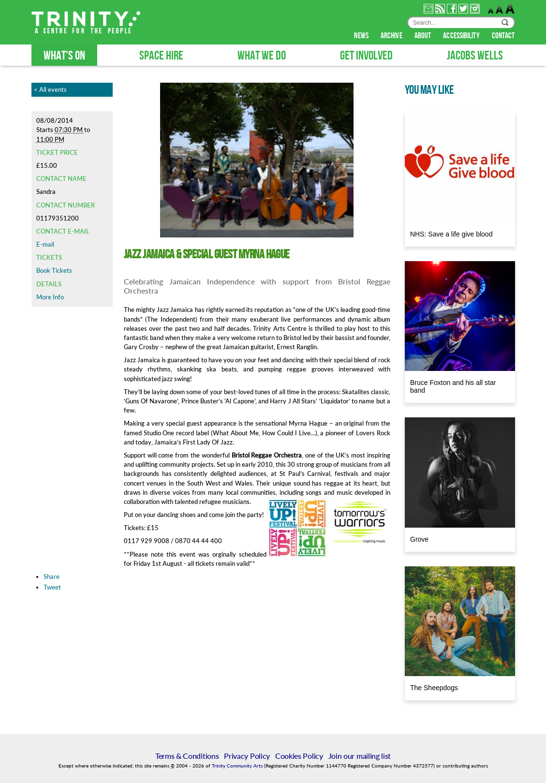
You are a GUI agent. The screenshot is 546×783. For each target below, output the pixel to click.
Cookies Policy (299, 755)
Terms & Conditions (187, 755)
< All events (50, 89)
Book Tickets (54, 270)
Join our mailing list (359, 755)
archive (392, 36)
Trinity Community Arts (238, 765)
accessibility (462, 36)
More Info (50, 297)
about (423, 36)
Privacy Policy (247, 755)
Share (51, 576)
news (362, 36)
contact (503, 36)
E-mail (45, 244)
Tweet (52, 587)
